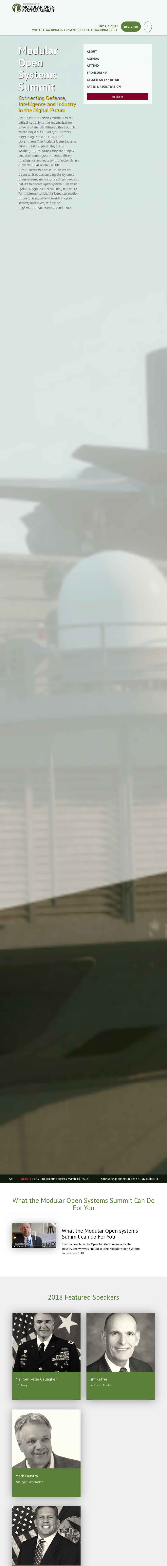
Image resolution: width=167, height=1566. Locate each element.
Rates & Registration (104, 87)
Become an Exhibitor (103, 80)
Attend (93, 65)
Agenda (93, 59)
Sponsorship (97, 73)
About (92, 51)
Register (131, 27)
